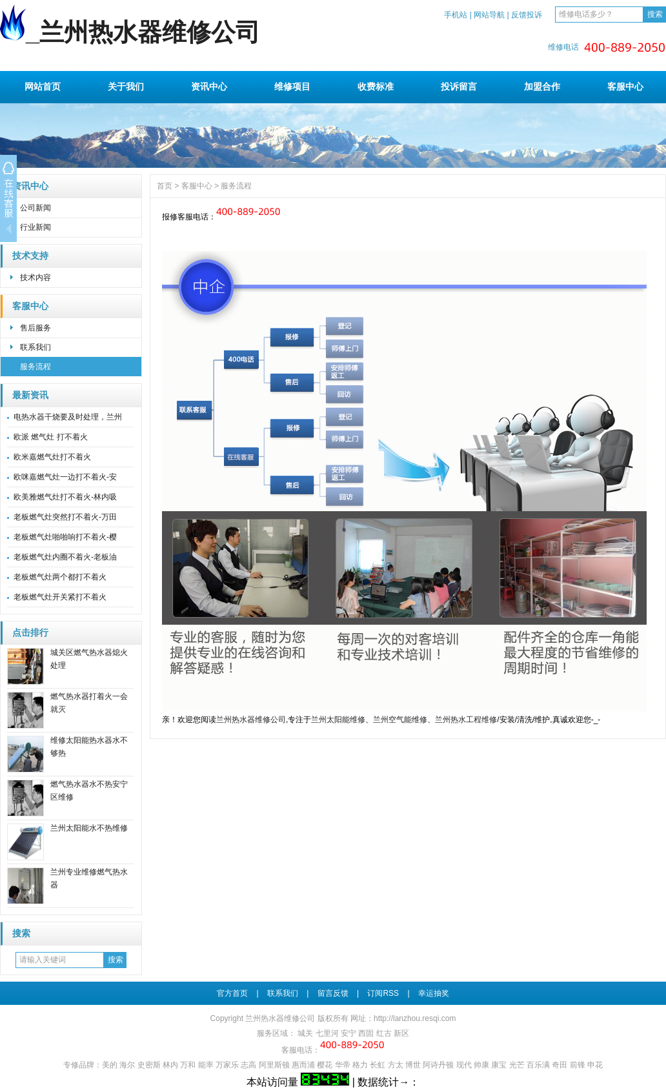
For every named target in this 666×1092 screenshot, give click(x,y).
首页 (164, 185)
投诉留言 (459, 86)
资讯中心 (209, 86)
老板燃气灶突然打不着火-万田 (65, 516)
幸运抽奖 (433, 993)
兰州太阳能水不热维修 (89, 828)
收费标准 (376, 86)
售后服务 (35, 327)
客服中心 (625, 86)
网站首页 (43, 86)
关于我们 (126, 86)
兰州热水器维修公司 (251, 719)
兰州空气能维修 (400, 719)
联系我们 (35, 347)
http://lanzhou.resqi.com (415, 1018)
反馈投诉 (526, 14)
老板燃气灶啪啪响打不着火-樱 (65, 536)
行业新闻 (35, 227)
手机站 (455, 14)
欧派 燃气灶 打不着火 (51, 436)
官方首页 (232, 993)
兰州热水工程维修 (466, 719)
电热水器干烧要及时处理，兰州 (68, 416)
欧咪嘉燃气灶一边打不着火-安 (65, 476)
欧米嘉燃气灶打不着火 (52, 456)
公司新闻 (35, 207)
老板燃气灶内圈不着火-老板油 (65, 556)
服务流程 (35, 366)
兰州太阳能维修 (338, 719)
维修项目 (292, 86)
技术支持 (30, 256)
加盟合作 (542, 86)
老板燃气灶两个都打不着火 (60, 576)
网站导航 (489, 14)
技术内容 (35, 277)
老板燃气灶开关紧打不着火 (60, 597)
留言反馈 (333, 993)
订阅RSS (383, 993)
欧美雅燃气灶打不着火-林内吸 (65, 496)
